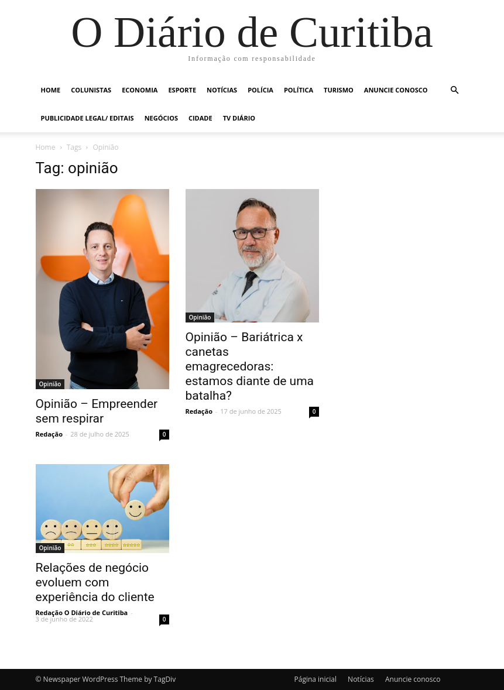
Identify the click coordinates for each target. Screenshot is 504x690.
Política (298, 89)
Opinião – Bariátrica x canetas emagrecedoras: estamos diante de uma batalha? (250, 366)
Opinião (50, 384)
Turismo (339, 89)
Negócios (161, 118)
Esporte (182, 89)
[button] (455, 90)
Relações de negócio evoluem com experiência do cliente (95, 582)
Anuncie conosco (396, 89)
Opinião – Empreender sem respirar (97, 411)
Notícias (222, 89)
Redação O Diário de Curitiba (82, 612)
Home (51, 89)
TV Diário (239, 118)
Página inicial (315, 679)
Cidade (200, 118)
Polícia (260, 89)
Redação (49, 434)
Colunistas (91, 89)
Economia (139, 89)
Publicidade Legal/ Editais (87, 118)
